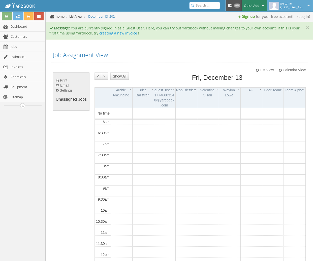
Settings (64, 90)
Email (62, 85)
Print (61, 80)
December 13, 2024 (102, 16)
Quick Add (254, 5)
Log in (303, 16)
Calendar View (292, 70)
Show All (120, 76)
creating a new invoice (118, 33)
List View (265, 70)
